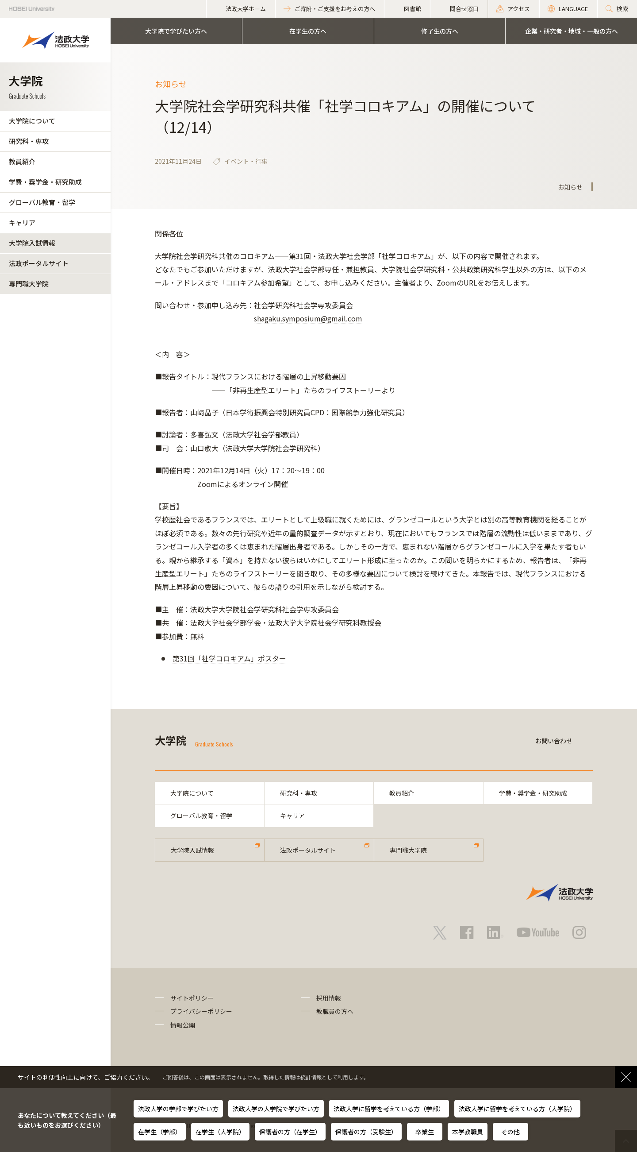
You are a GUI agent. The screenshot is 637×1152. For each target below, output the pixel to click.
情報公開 (182, 1025)
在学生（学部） (159, 1131)
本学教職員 (467, 1131)
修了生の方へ (439, 31)
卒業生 (424, 1131)
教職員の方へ (334, 1011)
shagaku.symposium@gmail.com (308, 318)
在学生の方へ (307, 31)
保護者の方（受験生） (366, 1131)
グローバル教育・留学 (42, 202)
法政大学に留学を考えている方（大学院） (517, 1108)
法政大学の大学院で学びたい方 (276, 1108)
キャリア (22, 222)
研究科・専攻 (29, 141)
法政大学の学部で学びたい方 (178, 1108)
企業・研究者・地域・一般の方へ (571, 31)
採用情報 (328, 998)
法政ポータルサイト (39, 263)
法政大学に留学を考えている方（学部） (389, 1108)
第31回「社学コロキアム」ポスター (229, 658)
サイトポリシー (192, 998)
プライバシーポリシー (201, 1011)
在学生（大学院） (220, 1131)
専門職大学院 (29, 283)
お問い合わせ (553, 740)
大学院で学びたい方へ (176, 31)
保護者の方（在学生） (290, 1131)
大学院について (32, 120)
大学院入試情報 (32, 242)
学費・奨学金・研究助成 (45, 181)
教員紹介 (22, 161)
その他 (510, 1131)
